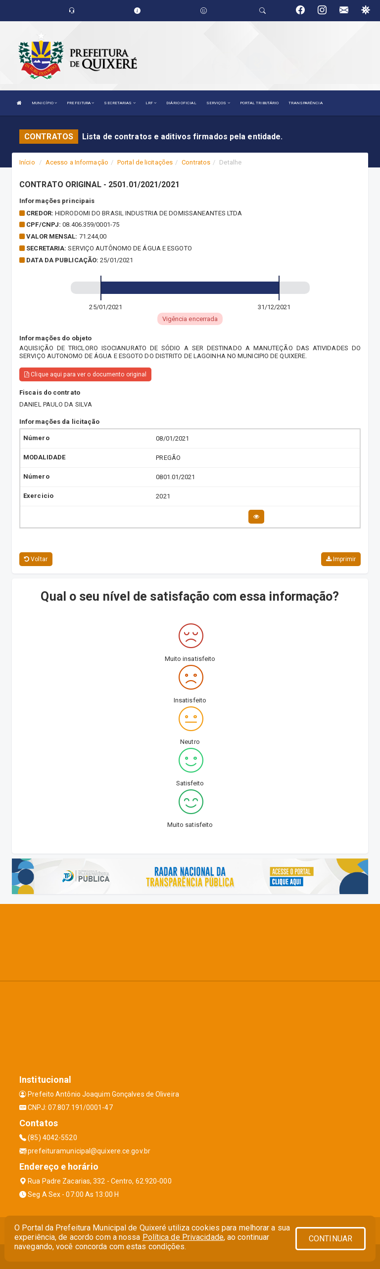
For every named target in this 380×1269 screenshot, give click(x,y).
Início (27, 162)
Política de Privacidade (183, 1237)
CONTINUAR (330, 1238)
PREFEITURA (80, 103)
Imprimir (341, 559)
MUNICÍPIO (44, 103)
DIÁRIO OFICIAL (181, 103)
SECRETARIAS (119, 103)
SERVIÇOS (218, 103)
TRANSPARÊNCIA (305, 103)
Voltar (36, 559)
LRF (151, 103)
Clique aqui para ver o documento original (85, 374)
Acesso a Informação (77, 162)
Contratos (196, 162)
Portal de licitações (145, 162)
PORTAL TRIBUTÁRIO (259, 103)
